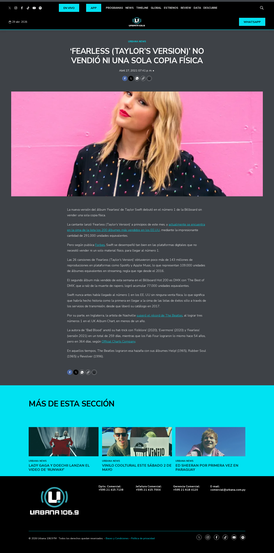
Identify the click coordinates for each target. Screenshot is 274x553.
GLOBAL (156, 8)
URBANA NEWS (137, 41)
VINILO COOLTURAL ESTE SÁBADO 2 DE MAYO (137, 506)
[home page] (137, 22)
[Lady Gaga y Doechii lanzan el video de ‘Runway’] (64, 480)
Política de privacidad (143, 538)
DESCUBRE (210, 8)
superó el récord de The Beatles (160, 315)
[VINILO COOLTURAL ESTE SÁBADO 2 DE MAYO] (137, 480)
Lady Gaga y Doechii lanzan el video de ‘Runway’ (59, 506)
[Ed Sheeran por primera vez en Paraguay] (210, 480)
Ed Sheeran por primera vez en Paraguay (206, 506)
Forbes (100, 245)
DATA (197, 8)
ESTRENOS (171, 8)
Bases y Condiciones (117, 538)
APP (94, 8)
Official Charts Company (118, 341)
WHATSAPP (252, 22)
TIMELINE (142, 8)
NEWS (129, 8)
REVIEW (186, 8)
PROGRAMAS (114, 8)
